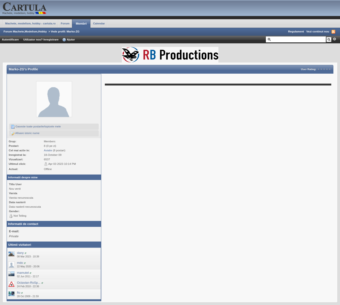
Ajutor (68, 40)
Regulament (296, 31)
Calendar (99, 23)
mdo (20, 263)
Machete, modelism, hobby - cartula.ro (30, 23)
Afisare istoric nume (25, 133)
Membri (81, 23)
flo (18, 292)
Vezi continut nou (317, 31)
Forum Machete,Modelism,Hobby (25, 31)
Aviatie (48, 150)
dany (20, 253)
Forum (65, 23)
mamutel (23, 272)
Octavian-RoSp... (28, 282)
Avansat (334, 39)
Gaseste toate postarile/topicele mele (36, 127)
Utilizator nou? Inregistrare (41, 39)
